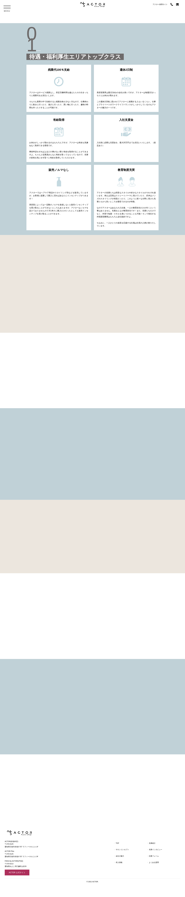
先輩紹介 (152, 855)
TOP (117, 855)
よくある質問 (154, 875)
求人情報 (119, 875)
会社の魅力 (120, 868)
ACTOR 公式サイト (17, 885)
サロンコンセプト (122, 862)
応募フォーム (154, 868)
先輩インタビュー (155, 862)
